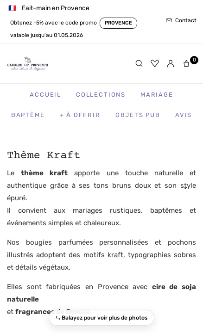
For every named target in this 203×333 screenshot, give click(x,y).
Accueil (45, 94)
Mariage (156, 94)
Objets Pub (137, 114)
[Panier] (188, 63)
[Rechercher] (139, 63)
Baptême (28, 114)
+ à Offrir (80, 114)
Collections (101, 94)
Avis (183, 114)
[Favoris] (154, 63)
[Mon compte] (170, 63)
